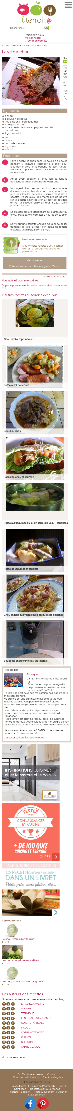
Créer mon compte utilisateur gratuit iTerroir (35, 266)
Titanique (32, 674)
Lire (6, 941)
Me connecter (33, 37)
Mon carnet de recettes (34, 239)
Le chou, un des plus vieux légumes (22, 981)
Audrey (26, 1008)
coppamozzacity (32, 1032)
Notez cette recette (54, 276)
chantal (27, 1037)
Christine (27, 1042)
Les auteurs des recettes (22, 994)
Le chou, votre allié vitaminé (18, 939)
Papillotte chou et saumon (19, 477)
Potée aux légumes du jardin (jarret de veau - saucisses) (36, 523)
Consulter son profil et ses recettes (24, 737)
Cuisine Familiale (32, 1022)
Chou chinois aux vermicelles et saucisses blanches (33, 614)
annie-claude (30, 1046)
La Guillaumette (32, 1003)
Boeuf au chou (12, 431)
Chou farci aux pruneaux (18, 339)
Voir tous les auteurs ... (14, 1057)
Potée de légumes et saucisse (21, 568)
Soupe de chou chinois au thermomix (25, 660)
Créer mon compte (36, 40)
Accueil (6, 45)
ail (20, 133)
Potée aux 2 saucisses (16, 385)
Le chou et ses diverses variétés (20, 960)
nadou (25, 1027)
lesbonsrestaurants (36, 1018)
